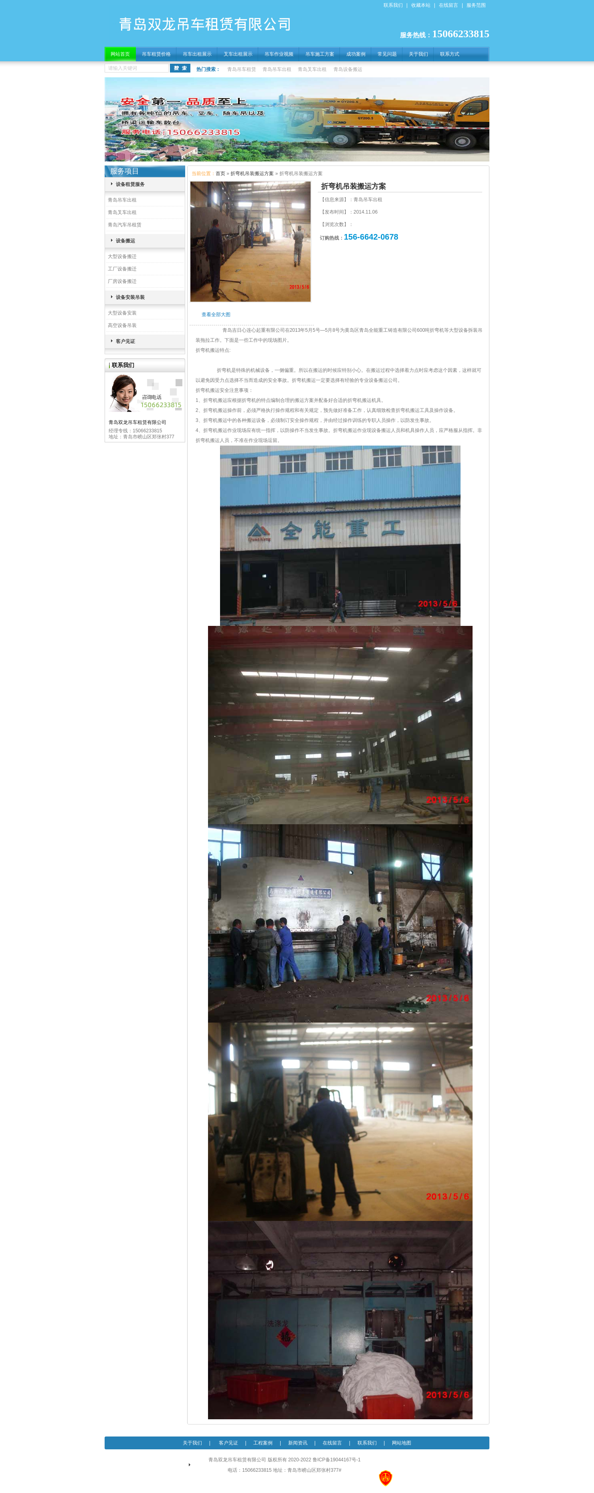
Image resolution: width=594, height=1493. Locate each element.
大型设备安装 (122, 313)
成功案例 (356, 54)
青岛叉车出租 (312, 69)
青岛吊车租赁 (241, 69)
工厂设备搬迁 (122, 269)
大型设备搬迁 (122, 256)
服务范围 (476, 5)
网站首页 (120, 54)
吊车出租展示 (197, 54)
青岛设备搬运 (347, 69)
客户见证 (125, 341)
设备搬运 (125, 241)
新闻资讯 (297, 1443)
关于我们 (418, 54)
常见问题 (387, 54)
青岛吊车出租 (277, 69)
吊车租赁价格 (156, 54)
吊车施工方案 (319, 54)
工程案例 (263, 1443)
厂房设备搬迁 (122, 281)
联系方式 (449, 54)
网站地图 (401, 1443)
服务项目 (124, 171)
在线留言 (448, 5)
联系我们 (393, 5)
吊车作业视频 (279, 54)
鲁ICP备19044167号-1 (337, 1460)
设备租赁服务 (130, 184)
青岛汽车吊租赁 (124, 225)
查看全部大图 (216, 314)
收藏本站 (420, 5)
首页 (220, 173)
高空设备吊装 (122, 325)
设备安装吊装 (130, 297)
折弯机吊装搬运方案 (252, 173)
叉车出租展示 (238, 54)
